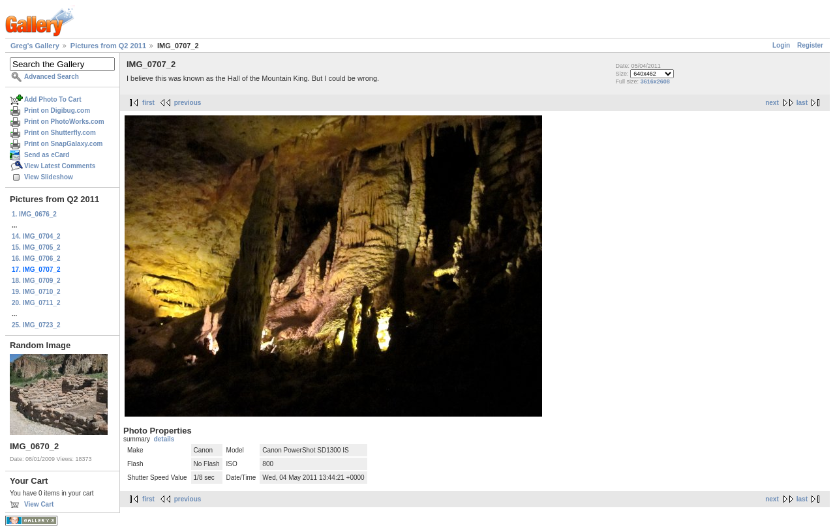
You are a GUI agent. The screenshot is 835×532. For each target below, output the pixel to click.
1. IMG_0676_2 (34, 214)
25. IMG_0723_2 (36, 325)
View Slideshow (48, 177)
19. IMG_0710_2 (36, 291)
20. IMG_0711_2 (36, 302)
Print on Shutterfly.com (60, 132)
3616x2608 (655, 81)
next (772, 102)
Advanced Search (51, 76)
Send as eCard (46, 154)
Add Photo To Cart (53, 99)
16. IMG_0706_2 (36, 258)
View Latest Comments (59, 166)
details (164, 439)
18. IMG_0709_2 (36, 280)
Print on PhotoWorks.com (64, 121)
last (802, 102)
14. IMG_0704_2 (36, 236)
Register (810, 45)
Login (781, 45)
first (148, 102)
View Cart (38, 504)
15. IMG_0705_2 (36, 247)
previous (188, 102)
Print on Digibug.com (57, 110)
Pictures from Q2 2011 (108, 46)
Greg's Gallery (34, 46)
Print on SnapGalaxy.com (63, 143)
